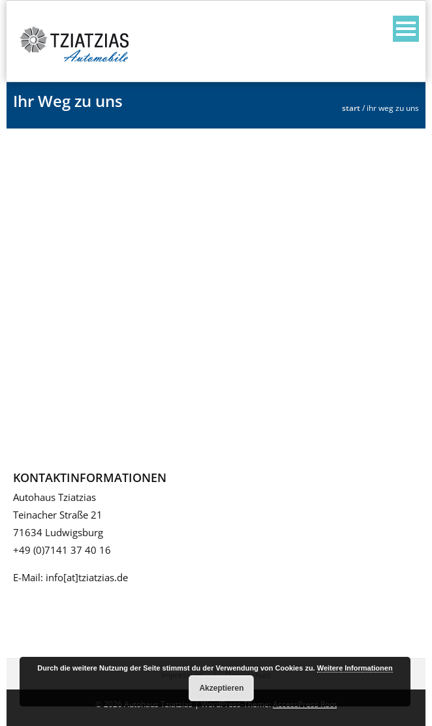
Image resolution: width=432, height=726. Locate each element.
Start (351, 107)
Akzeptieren (221, 688)
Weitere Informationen (355, 668)
